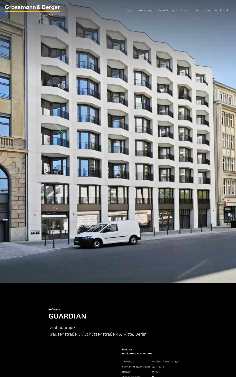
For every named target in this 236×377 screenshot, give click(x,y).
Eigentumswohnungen (140, 10)
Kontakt (224, 10)
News (196, 10)
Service (184, 10)
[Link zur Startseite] (40, 11)
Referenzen (210, 10)
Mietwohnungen (167, 10)
